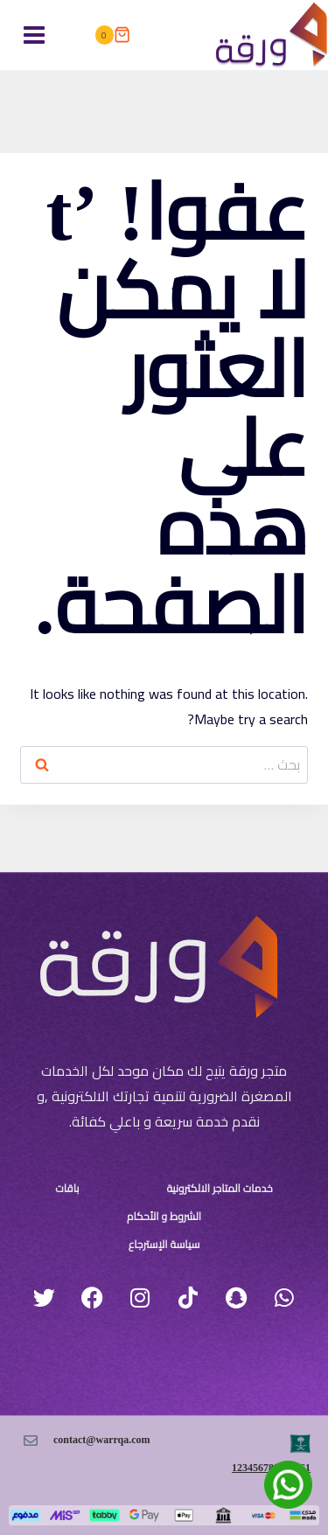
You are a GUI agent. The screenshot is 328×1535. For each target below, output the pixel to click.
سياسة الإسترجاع (164, 1244)
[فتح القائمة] (34, 34)
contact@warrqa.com (101, 1440)
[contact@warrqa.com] (31, 1441)
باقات (67, 1189)
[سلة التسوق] (112, 35)
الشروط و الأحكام (164, 1217)
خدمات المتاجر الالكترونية (219, 1189)
